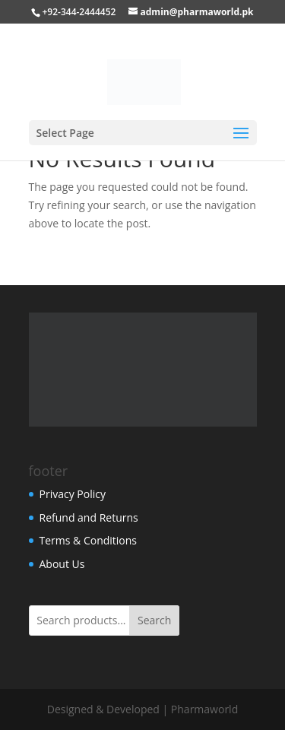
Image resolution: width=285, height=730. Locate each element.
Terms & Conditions (89, 540)
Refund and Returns (89, 517)
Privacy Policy (73, 494)
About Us (62, 564)
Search (154, 620)
